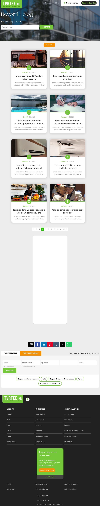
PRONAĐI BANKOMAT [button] (30, 353)
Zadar (9, 436)
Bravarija (39, 425)
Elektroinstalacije (70, 436)
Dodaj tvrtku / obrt (89, 3)
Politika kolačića (70, 489)
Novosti (49, 45)
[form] (50, 369)
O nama (10, 484)
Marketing (10, 489)
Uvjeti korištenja (41, 484)
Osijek (9, 431)
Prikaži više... (11, 442)
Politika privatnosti (71, 484)
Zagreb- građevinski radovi (50, 383)
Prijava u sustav (70, 3)
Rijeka (80, 379)
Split (44, 379)
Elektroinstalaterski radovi (73, 431)
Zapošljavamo (42, 495)
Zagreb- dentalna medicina (28, 379)
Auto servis (40, 420)
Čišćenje (39, 431)
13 (63, 229)
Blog (56, 3)
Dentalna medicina (43, 436)
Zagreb (9, 414)
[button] (31, 344)
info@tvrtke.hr (50, 477)
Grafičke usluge (43, 500)
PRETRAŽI (46, 27)
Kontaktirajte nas (42, 489)
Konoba (67, 425)
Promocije (48, 3)
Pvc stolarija (68, 420)
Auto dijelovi (40, 414)
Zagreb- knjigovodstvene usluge (62, 379)
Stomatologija (69, 414)
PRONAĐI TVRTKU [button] (10, 353)
